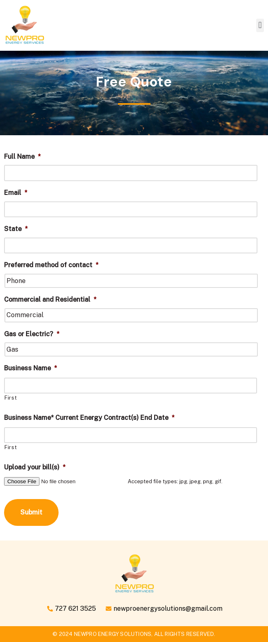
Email (15, 193)
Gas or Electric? (31, 334)
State (16, 229)
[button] (260, 25)
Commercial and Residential (50, 299)
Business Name (30, 368)
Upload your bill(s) (34, 467)
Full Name (22, 156)
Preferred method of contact (51, 265)
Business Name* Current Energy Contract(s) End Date (89, 418)
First (10, 398)
